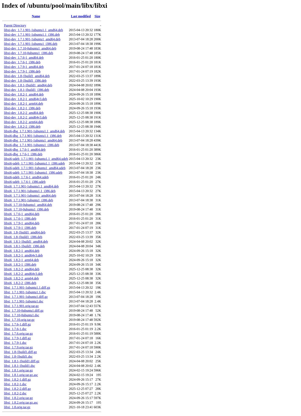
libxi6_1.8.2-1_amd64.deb (21, 251)
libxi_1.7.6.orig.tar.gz (18, 333)
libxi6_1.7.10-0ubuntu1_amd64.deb (28, 205)
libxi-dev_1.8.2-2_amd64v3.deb (25, 117)
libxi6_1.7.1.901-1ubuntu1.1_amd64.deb (31, 186)
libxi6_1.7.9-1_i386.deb (20, 228)
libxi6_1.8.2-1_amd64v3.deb (23, 255)
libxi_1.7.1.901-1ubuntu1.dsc (23, 301)
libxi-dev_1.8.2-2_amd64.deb (24, 113)
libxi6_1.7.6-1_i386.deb (20, 218)
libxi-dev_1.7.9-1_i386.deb (22, 71)
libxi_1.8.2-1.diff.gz (17, 379)
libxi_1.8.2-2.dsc (15, 393)
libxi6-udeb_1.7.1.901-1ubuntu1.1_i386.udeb (34, 163)
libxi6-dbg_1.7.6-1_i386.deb (23, 154)
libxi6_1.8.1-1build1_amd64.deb (26, 241)
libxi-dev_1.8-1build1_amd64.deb (27, 76)
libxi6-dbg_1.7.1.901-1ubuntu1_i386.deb (31, 145)
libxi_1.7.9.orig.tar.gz (18, 347)
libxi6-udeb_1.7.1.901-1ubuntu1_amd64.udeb (34, 168)
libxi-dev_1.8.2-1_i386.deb (22, 108)
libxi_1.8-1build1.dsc (18, 356)
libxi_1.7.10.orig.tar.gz (19, 320)
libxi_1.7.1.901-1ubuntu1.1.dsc (25, 292)
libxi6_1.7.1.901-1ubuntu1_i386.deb (28, 200)
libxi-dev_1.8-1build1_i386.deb (25, 80)
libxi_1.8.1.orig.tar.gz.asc (21, 375)
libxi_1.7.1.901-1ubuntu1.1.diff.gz (27, 287)
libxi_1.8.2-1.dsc (15, 384)
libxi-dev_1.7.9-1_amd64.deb (24, 67)
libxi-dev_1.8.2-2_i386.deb (22, 126)
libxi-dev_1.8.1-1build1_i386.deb (26, 90)
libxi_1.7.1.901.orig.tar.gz (21, 306)
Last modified (81, 16)
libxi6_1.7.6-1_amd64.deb (21, 214)
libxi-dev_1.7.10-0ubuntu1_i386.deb (28, 53)
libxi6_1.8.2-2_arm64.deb (21, 278)
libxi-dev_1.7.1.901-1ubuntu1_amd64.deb (32, 39)
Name (36, 16)
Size (97, 16)
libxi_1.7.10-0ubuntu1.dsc (21, 315)
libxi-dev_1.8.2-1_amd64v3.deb (25, 99)
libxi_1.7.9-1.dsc (15, 343)
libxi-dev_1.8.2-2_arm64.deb (23, 122)
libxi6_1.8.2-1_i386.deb (20, 264)
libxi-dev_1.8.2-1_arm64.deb (23, 103)
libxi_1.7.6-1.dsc (15, 329)
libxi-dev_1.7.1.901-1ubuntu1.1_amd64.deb (33, 30)
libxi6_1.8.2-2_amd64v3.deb (23, 274)
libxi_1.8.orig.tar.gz (17, 407)
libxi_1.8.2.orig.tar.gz (18, 398)
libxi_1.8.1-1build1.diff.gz (21, 361)
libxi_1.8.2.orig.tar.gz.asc (21, 402)
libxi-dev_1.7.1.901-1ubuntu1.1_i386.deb (32, 34)
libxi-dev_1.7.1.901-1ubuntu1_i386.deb (30, 44)
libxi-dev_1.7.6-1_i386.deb (22, 62)
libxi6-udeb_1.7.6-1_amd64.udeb (26, 177)
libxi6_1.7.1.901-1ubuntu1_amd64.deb (30, 195)
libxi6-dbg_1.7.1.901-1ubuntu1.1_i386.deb (33, 136)
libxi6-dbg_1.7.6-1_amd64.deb (25, 149)
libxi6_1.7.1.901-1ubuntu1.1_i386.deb (30, 191)
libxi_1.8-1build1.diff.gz (20, 352)
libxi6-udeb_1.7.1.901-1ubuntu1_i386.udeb (33, 172)
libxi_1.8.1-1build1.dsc (19, 366)
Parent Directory (15, 25)
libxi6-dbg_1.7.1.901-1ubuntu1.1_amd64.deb (34, 131)
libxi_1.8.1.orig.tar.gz (18, 370)
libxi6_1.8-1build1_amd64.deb (24, 232)
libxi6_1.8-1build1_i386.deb (23, 237)
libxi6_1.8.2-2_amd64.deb (21, 269)
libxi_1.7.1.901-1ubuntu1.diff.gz (26, 297)
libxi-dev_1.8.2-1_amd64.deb (24, 94)
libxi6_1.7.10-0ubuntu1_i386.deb (26, 209)
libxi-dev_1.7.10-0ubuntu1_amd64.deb (30, 48)
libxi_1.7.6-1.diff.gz (17, 324)
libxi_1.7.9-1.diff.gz (17, 338)
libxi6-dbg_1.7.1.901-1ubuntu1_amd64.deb (33, 140)
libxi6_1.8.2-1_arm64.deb (21, 260)
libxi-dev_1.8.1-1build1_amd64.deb (28, 85)
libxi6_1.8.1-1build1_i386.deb (24, 246)
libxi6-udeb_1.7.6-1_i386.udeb (25, 182)
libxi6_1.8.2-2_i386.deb (20, 283)
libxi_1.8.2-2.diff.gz (17, 388)
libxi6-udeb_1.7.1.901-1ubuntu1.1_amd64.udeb (36, 159)
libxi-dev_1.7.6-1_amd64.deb (24, 57)
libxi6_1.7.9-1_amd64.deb (21, 223)
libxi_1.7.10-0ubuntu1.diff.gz (23, 310)
